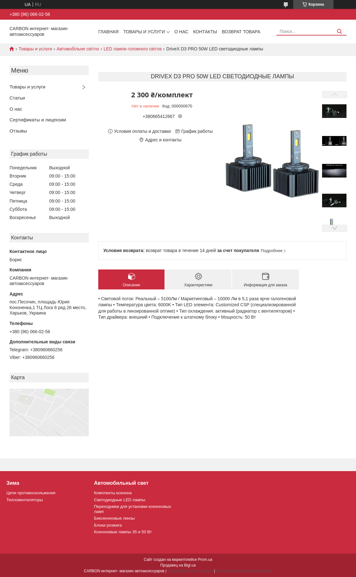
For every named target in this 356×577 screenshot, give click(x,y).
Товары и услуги (144, 31)
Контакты (205, 31)
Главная (108, 31)
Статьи (17, 97)
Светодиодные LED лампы (119, 499)
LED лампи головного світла (133, 49)
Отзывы (18, 130)
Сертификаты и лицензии (38, 119)
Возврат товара (241, 31)
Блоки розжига (108, 525)
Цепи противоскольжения (30, 492)
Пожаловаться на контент (190, 571)
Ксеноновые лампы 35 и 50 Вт (123, 531)
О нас (181, 31)
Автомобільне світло (78, 49)
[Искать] (339, 32)
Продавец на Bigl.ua (178, 565)
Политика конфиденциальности (244, 571)
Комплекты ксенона (113, 492)
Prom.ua (205, 559)
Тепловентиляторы (24, 499)
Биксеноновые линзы (114, 518)
